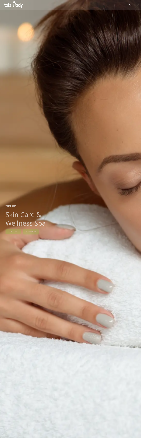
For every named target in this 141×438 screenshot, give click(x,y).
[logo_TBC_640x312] (13, 5)
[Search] (130, 5)
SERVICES (13, 231)
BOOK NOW (31, 231)
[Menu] (135, 5)
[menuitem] (130, 5)
